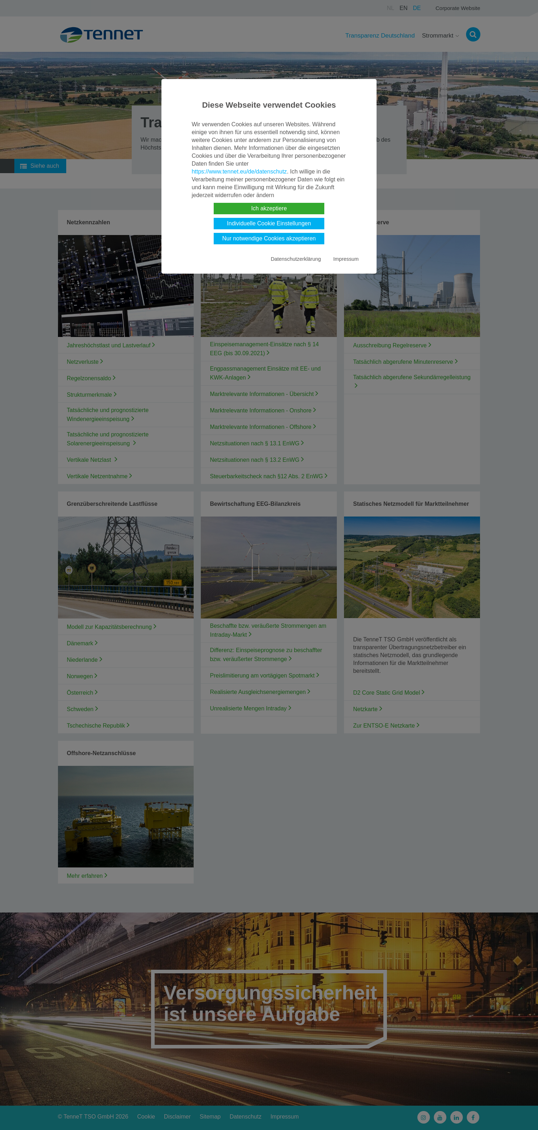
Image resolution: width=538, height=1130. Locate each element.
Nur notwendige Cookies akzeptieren (269, 238)
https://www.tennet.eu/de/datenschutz (239, 171)
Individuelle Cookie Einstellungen (269, 223)
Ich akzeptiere (269, 208)
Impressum (346, 259)
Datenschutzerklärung (296, 259)
